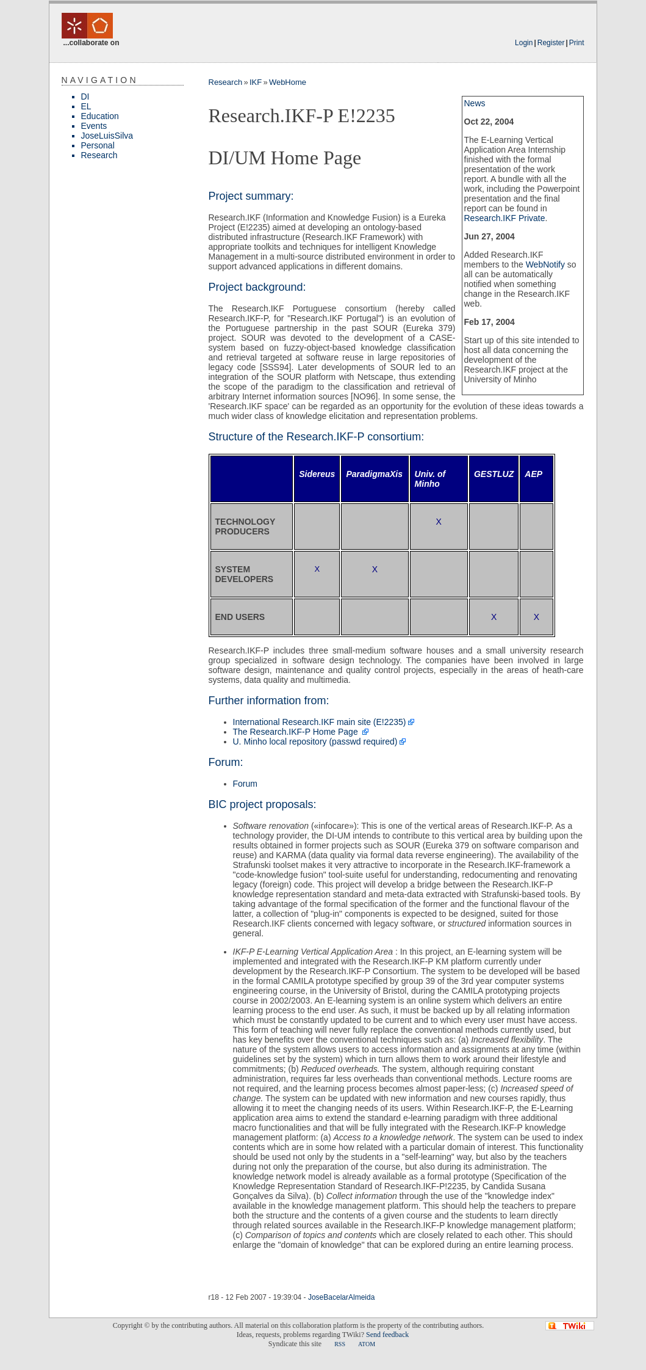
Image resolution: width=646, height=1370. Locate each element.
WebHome (287, 82)
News (475, 103)
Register (551, 42)
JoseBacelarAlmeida (341, 1297)
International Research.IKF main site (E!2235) (319, 722)
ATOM (366, 1344)
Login (524, 42)
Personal (98, 145)
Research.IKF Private (504, 218)
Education (100, 116)
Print (576, 42)
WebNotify (545, 264)
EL (86, 106)
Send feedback (387, 1334)
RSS (339, 1344)
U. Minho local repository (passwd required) (315, 741)
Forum (245, 784)
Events (94, 126)
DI (85, 96)
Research (99, 155)
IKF (255, 82)
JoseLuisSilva (107, 135)
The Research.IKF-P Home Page (297, 732)
